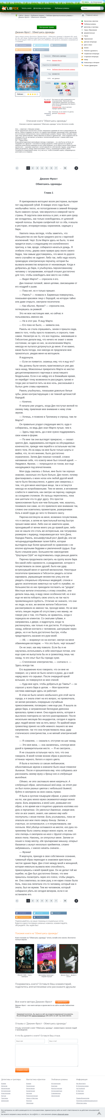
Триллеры (4, 1099)
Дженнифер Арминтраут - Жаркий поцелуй (47, 976)
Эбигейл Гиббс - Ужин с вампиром (24, 976)
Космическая (30, 1092)
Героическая (30, 1087)
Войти (87, 2)
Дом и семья (88, 45)
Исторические (6, 1092)
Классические (5, 1094)
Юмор (86, 59)
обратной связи (62, 1115)
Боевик (3, 1084)
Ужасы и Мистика (32, 1099)
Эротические (55, 1096)
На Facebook (23, 45)
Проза (86, 36)
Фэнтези (29, 1101)
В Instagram (59, 45)
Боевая (28, 1084)
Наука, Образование (90, 30)
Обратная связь (81, 1104)
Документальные (89, 33)
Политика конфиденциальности (87, 1101)
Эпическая (29, 1104)
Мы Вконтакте (42, 50)
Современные (56, 1094)
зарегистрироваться (38, 1016)
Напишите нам (56, 107)
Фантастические (56, 1089)
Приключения (88, 39)
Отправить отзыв (22, 1071)
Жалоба (47, 102)
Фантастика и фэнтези (91, 21)
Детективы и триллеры (42, 8)
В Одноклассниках (24, 50)
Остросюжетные (56, 1092)
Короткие (54, 1087)
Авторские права (46, 27)
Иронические (5, 1089)
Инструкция (61, 114)
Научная (29, 1094)
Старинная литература (91, 56)
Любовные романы (62, 8)
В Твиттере (41, 45)
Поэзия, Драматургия (90, 65)
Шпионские (5, 1101)
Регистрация (97, 2)
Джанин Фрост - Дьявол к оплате (68, 976)
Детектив (4, 1087)
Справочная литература (91, 53)
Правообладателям (82, 1099)
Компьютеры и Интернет (91, 62)
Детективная (30, 1089)
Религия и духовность (91, 50)
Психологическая (32, 1096)
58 (65, 168)
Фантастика (6, 14)
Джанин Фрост (57, 61)
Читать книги (26, 8)
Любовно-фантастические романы (63, 70)
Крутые (3, 1096)
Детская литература (90, 42)
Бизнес (86, 48)
